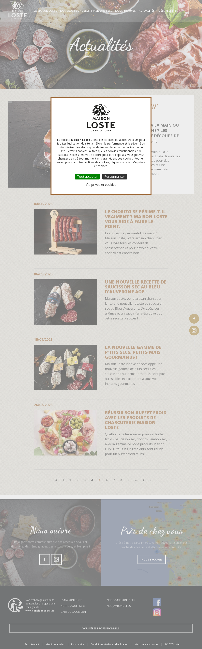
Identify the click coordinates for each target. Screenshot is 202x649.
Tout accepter (87, 176)
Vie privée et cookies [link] (101, 184)
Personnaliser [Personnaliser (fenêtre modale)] (114, 176)
